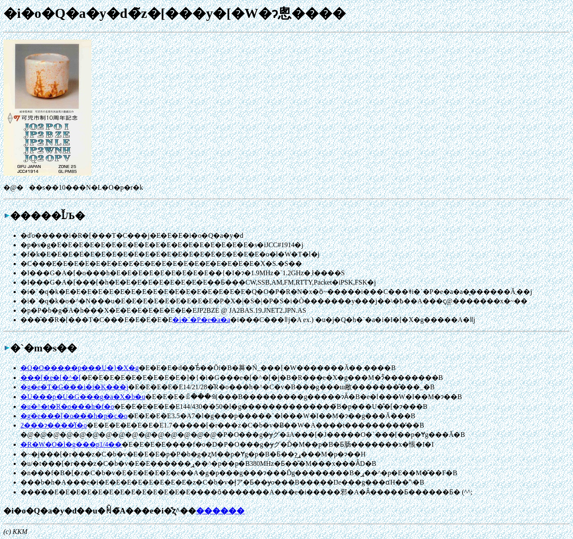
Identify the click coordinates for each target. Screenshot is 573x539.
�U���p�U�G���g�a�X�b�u (82, 396)
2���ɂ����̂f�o (53, 425)
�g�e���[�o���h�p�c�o (74, 415)
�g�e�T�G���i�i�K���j (74, 387)
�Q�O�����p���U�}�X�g (79, 367)
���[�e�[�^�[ (50, 377)
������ (220, 510)
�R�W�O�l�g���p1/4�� (71, 444)
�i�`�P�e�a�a (201, 319)
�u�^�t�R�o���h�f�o (67, 406)
